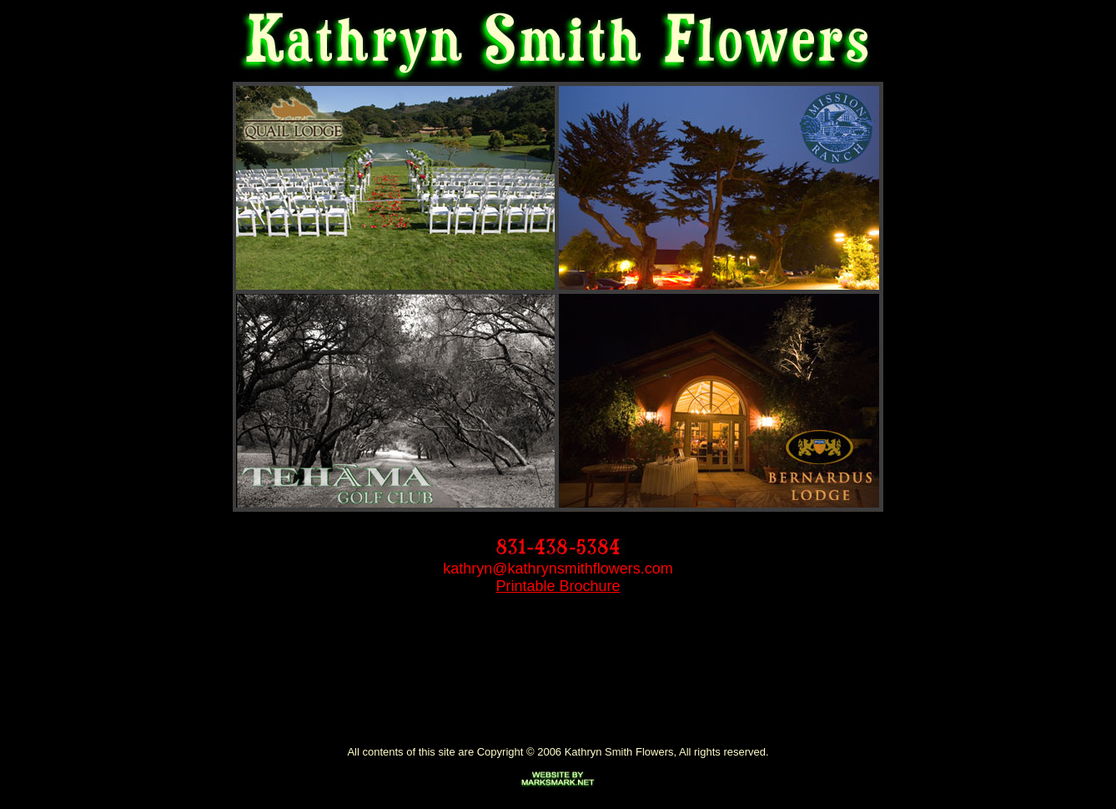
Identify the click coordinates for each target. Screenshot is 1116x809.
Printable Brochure (557, 586)
